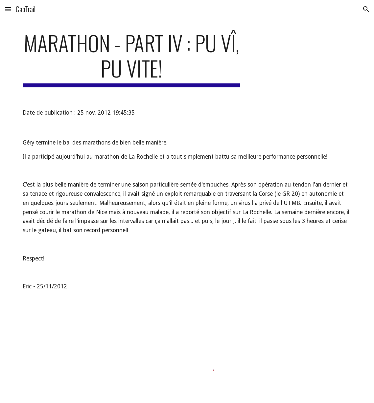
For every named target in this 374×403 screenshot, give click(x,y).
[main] (131, 59)
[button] (8, 9)
